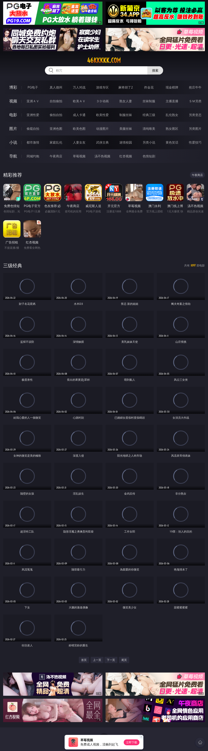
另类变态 (195, 115)
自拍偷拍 (56, 101)
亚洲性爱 (33, 115)
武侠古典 (102, 142)
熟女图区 (172, 128)
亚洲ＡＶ (33, 101)
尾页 (124, 660)
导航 (13, 156)
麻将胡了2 (125, 87)
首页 (84, 660)
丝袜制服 (149, 101)
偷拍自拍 (56, 115)
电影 (13, 114)
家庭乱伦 (56, 142)
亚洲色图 (56, 128)
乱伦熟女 (172, 115)
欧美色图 (79, 128)
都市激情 (33, 142)
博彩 (13, 87)
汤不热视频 (102, 156)
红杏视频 (125, 156)
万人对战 (79, 87)
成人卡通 (79, 115)
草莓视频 (79, 156)
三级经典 (12, 265)
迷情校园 (125, 142)
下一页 (111, 660)
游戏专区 (102, 87)
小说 (13, 142)
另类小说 (149, 142)
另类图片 (195, 128)
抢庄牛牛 (195, 87)
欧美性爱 (102, 115)
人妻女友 (79, 142)
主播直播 (172, 101)
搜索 (155, 70)
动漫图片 (102, 128)
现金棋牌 (172, 87)
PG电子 (33, 87)
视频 (13, 101)
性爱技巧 (195, 142)
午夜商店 (56, 156)
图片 (13, 128)
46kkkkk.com (104, 60)
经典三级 (149, 115)
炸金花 (149, 87)
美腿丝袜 (125, 128)
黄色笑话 (172, 142)
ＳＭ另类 (195, 101)
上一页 (97, 660)
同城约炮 (33, 156)
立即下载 (131, 742)
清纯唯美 (149, 128)
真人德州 (56, 87)
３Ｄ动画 (102, 101)
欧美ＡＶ (79, 101)
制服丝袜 (125, 115)
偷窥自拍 (33, 128)
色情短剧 (149, 156)
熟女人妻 (125, 101)
